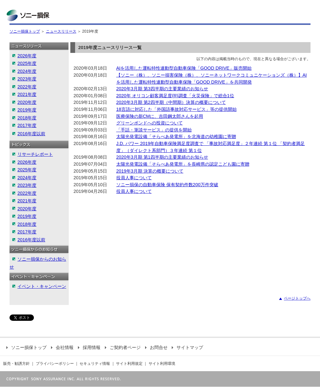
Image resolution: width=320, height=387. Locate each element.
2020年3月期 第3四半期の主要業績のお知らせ (162, 88)
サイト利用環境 (162, 363)
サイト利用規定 (129, 363)
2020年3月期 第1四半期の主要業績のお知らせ (162, 157)
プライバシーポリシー (55, 363)
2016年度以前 (31, 133)
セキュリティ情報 (95, 363)
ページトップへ (297, 298)
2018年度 (26, 117)
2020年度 (26, 102)
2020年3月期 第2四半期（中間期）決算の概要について (171, 102)
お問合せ (156, 347)
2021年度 (26, 94)
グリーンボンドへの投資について (149, 122)
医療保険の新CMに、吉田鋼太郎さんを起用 (159, 116)
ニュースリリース (61, 31)
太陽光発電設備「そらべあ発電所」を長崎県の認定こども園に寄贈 (182, 164)
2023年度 (26, 78)
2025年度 (26, 63)
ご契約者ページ (123, 347)
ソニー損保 (27, 15)
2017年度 (26, 125)
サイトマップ (187, 347)
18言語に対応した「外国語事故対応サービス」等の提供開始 (176, 109)
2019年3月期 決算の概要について (149, 171)
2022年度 (26, 86)
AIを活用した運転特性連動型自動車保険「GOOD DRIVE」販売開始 (184, 68)
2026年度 (26, 55)
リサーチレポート (35, 154)
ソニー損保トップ (25, 31)
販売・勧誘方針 (16, 363)
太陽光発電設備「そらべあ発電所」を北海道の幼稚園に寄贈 (176, 136)
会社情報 (62, 347)
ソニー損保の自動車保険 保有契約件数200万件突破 (167, 184)
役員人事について (134, 177)
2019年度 (26, 109)
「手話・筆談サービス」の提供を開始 (154, 129)
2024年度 (26, 71)
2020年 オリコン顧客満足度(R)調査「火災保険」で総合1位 (175, 95)
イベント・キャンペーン (41, 286)
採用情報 (89, 347)
